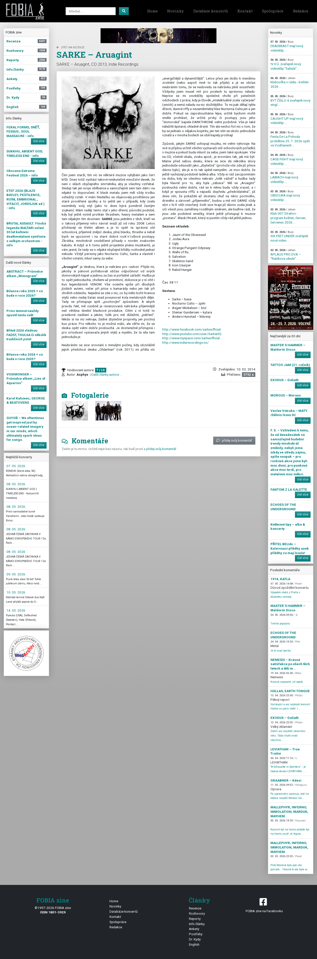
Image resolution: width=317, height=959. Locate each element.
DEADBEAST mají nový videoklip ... (286, 46)
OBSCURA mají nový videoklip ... (285, 196)
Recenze (195, 908)
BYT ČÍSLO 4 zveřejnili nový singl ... (290, 101)
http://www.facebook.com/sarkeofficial (191, 329)
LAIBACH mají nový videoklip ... (284, 177)
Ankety (194, 929)
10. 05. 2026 (15, 592)
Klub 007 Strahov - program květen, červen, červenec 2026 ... (288, 216)
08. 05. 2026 (15, 484)
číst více (38, 141)
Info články (197, 924)
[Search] (91, 11)
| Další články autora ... (105, 374)
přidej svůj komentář (234, 440)
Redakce (300, 10)
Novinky (175, 10)
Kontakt (245, 10)
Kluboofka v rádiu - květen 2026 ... (289, 82)
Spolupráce (272, 10)
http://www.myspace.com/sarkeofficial (191, 338)
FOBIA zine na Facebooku (264, 905)
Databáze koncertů (210, 10)
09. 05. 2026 (15, 574)
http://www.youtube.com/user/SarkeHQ (191, 334)
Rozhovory (197, 913)
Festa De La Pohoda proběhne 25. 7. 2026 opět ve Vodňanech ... (290, 139)
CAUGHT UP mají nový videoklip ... (286, 119)
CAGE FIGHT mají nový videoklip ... (286, 159)
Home (152, 10)
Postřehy (195, 934)
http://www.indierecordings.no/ (185, 342)
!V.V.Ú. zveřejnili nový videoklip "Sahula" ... (285, 64)
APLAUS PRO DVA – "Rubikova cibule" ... (285, 254)
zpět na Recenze (70, 47)
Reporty (195, 919)
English (194, 944)
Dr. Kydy (195, 939)
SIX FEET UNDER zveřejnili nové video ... (289, 236)
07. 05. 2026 (15, 466)
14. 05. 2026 (15, 610)
